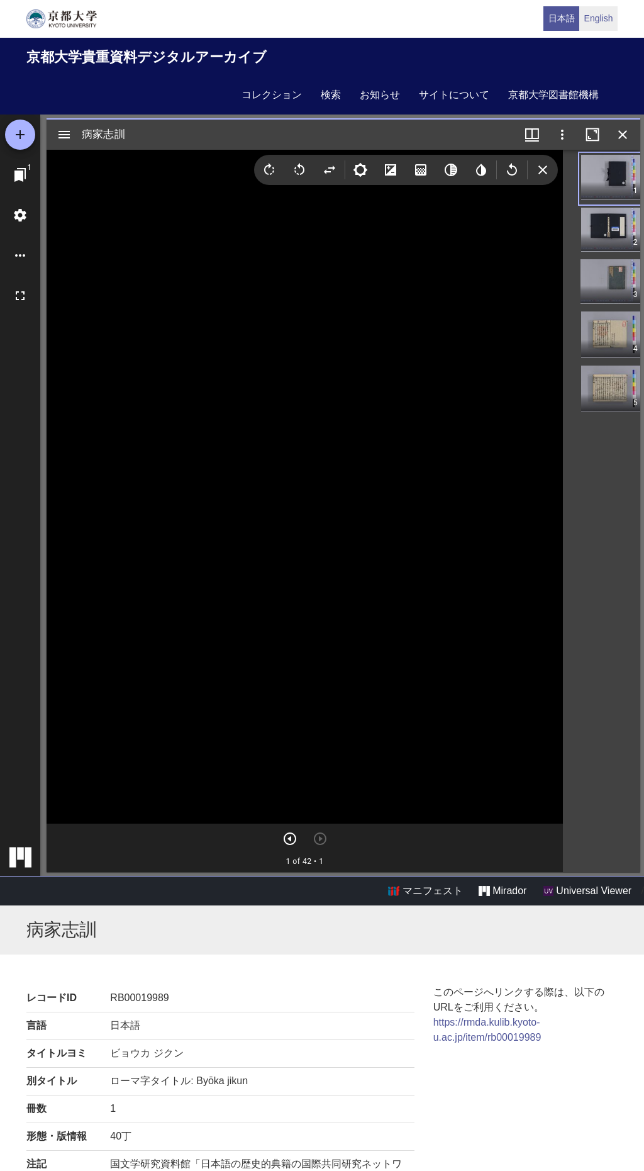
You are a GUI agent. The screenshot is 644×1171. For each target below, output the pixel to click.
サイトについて (454, 94)
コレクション (272, 94)
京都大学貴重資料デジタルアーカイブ (146, 57)
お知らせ (380, 94)
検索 (331, 94)
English (598, 18)
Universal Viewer (587, 891)
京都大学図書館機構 (553, 94)
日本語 (561, 18)
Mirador (502, 891)
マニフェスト (425, 891)
